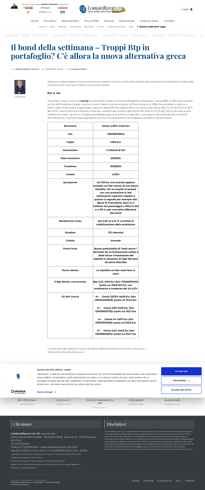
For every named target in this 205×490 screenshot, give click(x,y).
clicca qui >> (140, 348)
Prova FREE (91, 20)
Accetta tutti (181, 463)
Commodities (75, 27)
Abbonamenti (70, 20)
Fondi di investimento (116, 27)
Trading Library (149, 20)
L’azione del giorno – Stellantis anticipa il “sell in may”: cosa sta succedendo (172, 396)
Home (35, 20)
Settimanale (126, 20)
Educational (89, 27)
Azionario (43, 27)
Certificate (62, 27)
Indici (131, 27)
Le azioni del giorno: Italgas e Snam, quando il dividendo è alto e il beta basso (26, 396)
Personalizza (181, 473)
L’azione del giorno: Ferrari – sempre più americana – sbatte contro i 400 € (63, 396)
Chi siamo (50, 20)
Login (187, 9)
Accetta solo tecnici (181, 482)
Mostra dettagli (44, 484)
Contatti (169, 20)
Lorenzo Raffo (79, 69)
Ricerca (109, 20)
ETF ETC (100, 27)
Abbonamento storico (27, 69)
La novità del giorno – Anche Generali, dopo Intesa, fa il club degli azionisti (136, 396)
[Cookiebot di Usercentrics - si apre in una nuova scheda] (18, 484)
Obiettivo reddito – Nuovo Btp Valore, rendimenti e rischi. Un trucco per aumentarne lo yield (99, 398)
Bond (52, 27)
